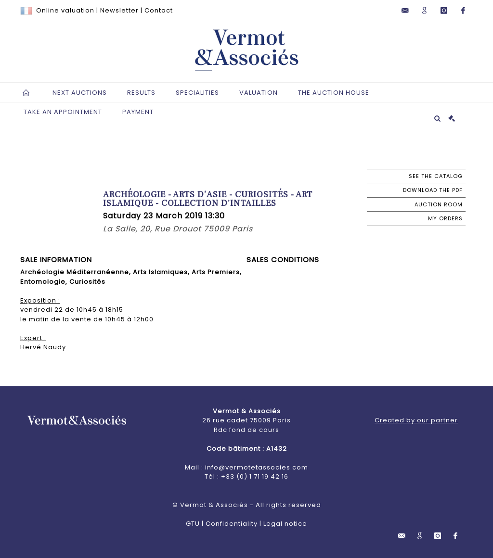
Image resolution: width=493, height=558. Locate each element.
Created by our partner (416, 420)
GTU (193, 523)
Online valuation (65, 10)
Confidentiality (232, 523)
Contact (158, 10)
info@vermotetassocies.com (256, 467)
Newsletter (119, 10)
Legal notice (285, 523)
